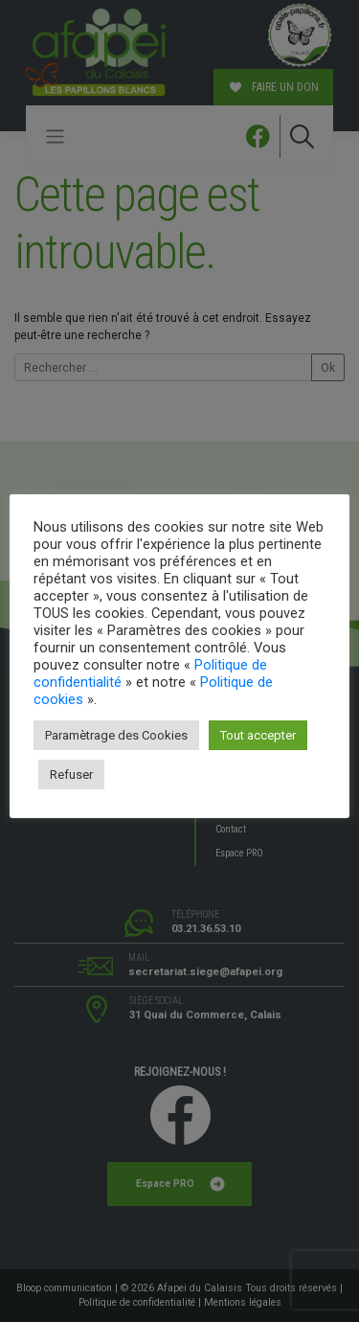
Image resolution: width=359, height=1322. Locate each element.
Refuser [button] (71, 774)
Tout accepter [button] (258, 735)
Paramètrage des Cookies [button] (116, 735)
